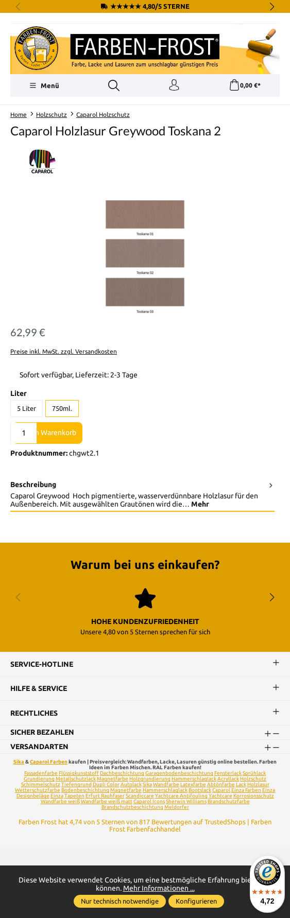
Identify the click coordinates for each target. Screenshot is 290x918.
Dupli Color (106, 785)
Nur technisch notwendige (120, 901)
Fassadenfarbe (41, 773)
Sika (18, 762)
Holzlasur (258, 785)
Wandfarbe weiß (60, 802)
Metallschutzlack (76, 779)
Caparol (221, 790)
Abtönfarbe (221, 785)
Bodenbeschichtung (85, 790)
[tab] (142, 495)
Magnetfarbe (112, 779)
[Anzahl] (24, 433)
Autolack (131, 785)
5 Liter (26, 408)
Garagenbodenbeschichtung (179, 773)
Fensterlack (228, 773)
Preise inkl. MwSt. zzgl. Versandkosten (63, 351)
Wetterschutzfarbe (37, 790)
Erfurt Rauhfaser (105, 796)
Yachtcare (220, 796)
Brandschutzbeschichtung (132, 807)
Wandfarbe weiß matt (106, 802)
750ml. (62, 408)
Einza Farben (246, 790)
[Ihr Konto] (174, 85)
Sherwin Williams (186, 802)
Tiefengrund (76, 785)
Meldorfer (176, 807)
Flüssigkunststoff (79, 773)
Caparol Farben (48, 762)
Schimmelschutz (40, 785)
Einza (56, 796)
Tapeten (74, 796)
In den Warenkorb (47, 432)
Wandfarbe (166, 785)
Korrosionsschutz (253, 796)
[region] (145, 258)
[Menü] (44, 85)
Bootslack (200, 790)
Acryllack (228, 779)
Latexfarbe (193, 785)
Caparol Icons (149, 802)
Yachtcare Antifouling (181, 796)
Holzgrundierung (149, 779)
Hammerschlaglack (194, 779)
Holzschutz (253, 779)
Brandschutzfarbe (229, 802)
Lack (241, 785)
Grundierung (39, 779)
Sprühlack (254, 773)
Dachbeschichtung (122, 773)
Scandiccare (140, 796)
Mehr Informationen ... (159, 888)
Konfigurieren (196, 901)
